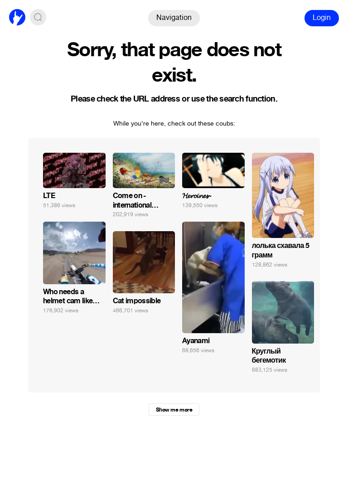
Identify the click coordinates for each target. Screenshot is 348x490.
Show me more (174, 409)
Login (322, 17)
